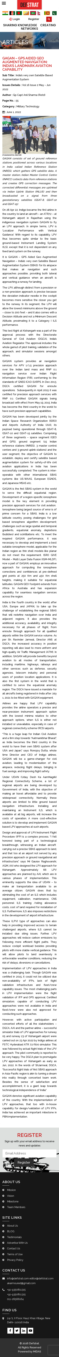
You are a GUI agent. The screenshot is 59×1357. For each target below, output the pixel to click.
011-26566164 (15, 1299)
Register (33, 19)
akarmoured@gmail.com (21, 1283)
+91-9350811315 (16, 1289)
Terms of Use (14, 1254)
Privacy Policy (15, 1259)
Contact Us (13, 1248)
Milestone (12, 1201)
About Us (12, 1225)
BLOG (10, 1231)
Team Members (16, 1207)
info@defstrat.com (18, 1278)
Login (14, 19)
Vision (10, 1195)
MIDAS (37, 1351)
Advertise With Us (17, 1242)
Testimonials (14, 1237)
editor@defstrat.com (41, 1278)
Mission (11, 1190)
